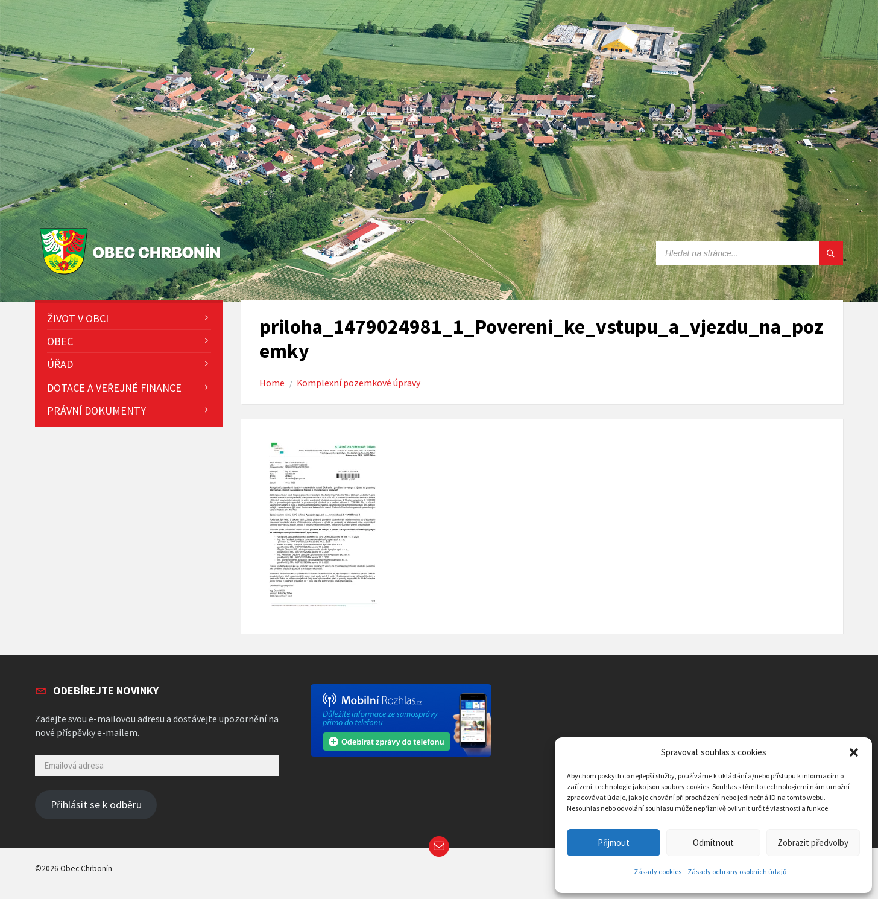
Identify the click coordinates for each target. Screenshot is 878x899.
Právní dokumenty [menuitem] (96, 411)
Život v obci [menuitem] (78, 318)
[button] (854, 752)
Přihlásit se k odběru (96, 805)
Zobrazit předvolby (812, 842)
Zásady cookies (657, 871)
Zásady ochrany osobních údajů (737, 871)
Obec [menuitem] (60, 341)
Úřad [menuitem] (60, 364)
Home (272, 383)
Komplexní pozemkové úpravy (358, 383)
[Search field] (749, 253)
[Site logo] (133, 275)
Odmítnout (713, 842)
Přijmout (614, 842)
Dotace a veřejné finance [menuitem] (114, 388)
